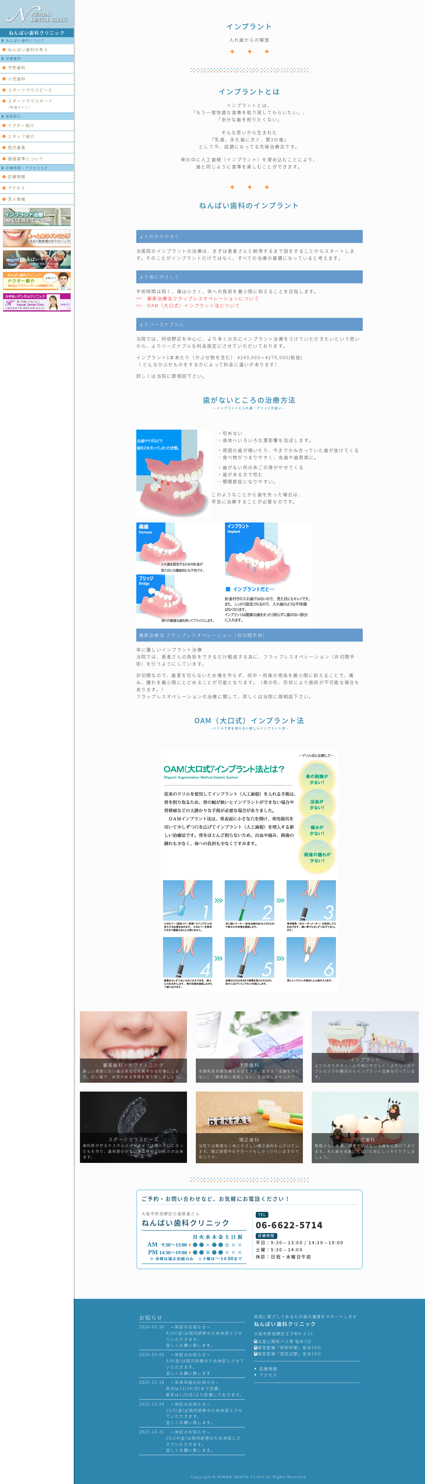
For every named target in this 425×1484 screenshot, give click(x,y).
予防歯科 (14, 67)
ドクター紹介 (18, 125)
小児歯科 (14, 78)
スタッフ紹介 (18, 136)
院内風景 (14, 147)
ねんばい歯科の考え (25, 49)
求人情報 (14, 199)
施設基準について (23, 158)
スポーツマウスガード (27, 103)
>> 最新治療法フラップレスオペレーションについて (197, 298)
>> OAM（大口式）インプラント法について (188, 305)
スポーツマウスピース (27, 90)
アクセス (14, 187)
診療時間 (14, 176)
